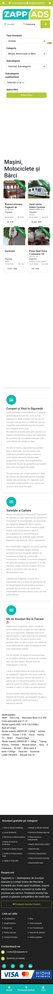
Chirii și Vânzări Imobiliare (13, 828)
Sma (41, 744)
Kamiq (40, 734)
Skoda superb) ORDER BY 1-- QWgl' (19, 741)
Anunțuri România (10, 937)
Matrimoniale (34, 849)
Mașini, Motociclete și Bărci (39, 844)
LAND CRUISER (9, 755)
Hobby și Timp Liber (11, 861)
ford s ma (14, 717)
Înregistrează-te (35, 3)
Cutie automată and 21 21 (15, 721)
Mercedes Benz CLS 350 (34, 717)
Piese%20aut (22, 738)
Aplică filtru (12, 89)
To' (3, 738)
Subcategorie (13, 61)
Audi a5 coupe (9, 728)
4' (47, 744)
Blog (30, 919)
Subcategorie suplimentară (12, 75)
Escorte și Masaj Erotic (37, 854)
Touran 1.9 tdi (19, 734)
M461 (10, 738)
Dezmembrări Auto (36, 863)
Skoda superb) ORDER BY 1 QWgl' (18, 731)
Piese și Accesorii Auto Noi (39, 858)
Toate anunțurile (35, 923)
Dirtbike (15, 744)
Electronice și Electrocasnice (14, 837)
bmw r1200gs (9, 751)
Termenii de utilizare (36, 933)
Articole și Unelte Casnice (13, 849)
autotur (41, 731)
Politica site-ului (9, 933)
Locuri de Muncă (10, 832)
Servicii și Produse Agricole (39, 832)
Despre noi (7, 928)
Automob (34, 751)
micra (32, 734)
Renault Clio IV (27, 755)
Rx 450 (17, 748)
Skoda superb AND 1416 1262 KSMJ (20, 724)
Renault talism (29, 744)
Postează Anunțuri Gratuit (26, 904)
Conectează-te (17, 3)
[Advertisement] (26, 130)
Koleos (5, 744)
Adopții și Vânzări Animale (39, 828)
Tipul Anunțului (14, 35)
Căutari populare (35, 937)
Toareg (42, 741)
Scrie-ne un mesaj (12, 958)
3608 (4, 717)
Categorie (11, 48)
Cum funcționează (35, 928)
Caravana (6, 748)
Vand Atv (22, 751)
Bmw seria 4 (30, 748)
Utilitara (5, 734)
